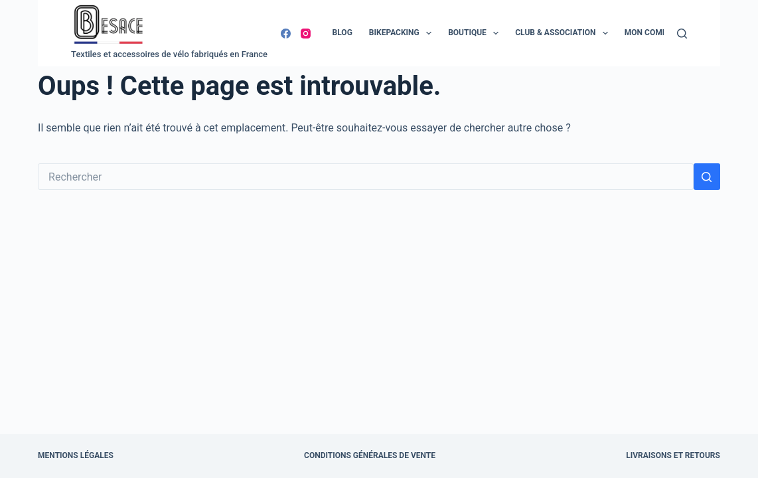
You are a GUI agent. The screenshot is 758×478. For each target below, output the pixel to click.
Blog (342, 32)
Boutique (476, 33)
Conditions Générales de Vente (369, 455)
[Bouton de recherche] (707, 176)
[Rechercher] (682, 34)
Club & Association (564, 33)
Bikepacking (403, 33)
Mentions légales (76, 455)
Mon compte (651, 32)
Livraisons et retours (673, 455)
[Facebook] (286, 34)
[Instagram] (306, 34)
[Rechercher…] (366, 176)
